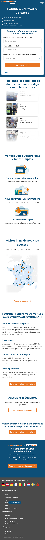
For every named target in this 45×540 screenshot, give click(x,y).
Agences (7, 500)
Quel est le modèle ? (11, 46)
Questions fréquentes (11, 497)
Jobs (6, 503)
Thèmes (7, 534)
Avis (6, 494)
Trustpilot (5, 73)
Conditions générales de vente (14, 518)
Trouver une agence (21, 301)
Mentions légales (10, 521)
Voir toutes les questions (22, 410)
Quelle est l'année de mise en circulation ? (19, 54)
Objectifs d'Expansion (11, 508)
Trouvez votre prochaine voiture (22, 466)
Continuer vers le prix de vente (22, 384)
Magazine (8, 531)
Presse (7, 506)
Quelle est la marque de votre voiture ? (18, 37)
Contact (7, 516)
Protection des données (12, 524)
